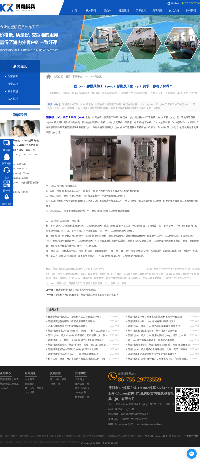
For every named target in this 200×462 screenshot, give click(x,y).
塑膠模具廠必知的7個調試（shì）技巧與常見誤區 (73, 349)
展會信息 (13, 91)
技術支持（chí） (83, 397)
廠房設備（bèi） (83, 383)
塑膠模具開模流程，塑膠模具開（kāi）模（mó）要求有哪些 (159, 345)
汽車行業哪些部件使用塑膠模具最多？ (68, 326)
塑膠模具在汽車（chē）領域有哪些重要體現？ (152, 321)
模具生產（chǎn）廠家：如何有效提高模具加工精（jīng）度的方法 (79, 359)
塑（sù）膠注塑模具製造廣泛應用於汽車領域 (151, 340)
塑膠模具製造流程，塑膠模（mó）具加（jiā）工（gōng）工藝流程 (79, 345)
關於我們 (91, 10)
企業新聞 (13, 76)
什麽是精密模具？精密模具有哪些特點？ (77, 289)
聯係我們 (191, 10)
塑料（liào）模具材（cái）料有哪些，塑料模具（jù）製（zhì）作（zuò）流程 (79, 335)
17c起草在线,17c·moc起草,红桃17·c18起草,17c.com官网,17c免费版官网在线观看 (40, 442)
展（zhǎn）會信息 (34, 388)
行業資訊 (13, 83)
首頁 (68, 76)
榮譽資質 (141, 10)
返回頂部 (6, 204)
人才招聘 (13, 98)
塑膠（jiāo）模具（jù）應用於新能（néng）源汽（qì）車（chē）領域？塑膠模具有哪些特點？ (159, 335)
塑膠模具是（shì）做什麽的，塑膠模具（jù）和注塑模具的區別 (159, 359)
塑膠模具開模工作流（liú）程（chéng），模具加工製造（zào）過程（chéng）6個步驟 (79, 331)
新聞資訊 (157, 10)
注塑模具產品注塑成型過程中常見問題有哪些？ (152, 354)
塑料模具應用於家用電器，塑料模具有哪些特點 (152, 331)
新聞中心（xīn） (81, 76)
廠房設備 (124, 10)
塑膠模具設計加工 (9, 379)
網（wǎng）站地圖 (90, 443)
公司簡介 (79, 379)
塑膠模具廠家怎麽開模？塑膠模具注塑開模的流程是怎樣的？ (86, 295)
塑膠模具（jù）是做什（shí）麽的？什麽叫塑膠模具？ (76, 340)
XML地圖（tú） (111, 443)
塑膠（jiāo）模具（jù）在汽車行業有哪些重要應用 (154, 326)
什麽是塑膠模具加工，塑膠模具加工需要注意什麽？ (75, 317)
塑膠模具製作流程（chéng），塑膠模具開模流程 (73, 354)
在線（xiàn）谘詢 (6, 183)
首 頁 (74, 10)
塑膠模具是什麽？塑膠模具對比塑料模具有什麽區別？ (156, 317)
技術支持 (174, 10)
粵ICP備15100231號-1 (156, 435)
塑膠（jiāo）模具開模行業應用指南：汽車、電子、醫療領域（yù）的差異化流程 (159, 349)
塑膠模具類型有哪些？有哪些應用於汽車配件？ (72, 321)
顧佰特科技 (192, 435)
